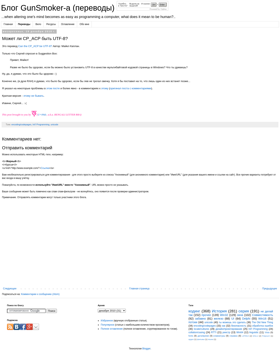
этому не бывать (33, 95)
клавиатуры (219, 336)
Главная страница (139, 288)
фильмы (200, 339)
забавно (200, 318)
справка (234, 336)
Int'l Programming (41, 124)
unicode (54, 124)
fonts (190, 336)
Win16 (262, 318)
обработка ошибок (262, 325)
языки (210, 339)
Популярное (107, 324)
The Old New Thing (262, 322)
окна (240, 315)
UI (232, 318)
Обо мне (84, 24)
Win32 (224, 315)
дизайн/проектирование (229, 329)
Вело (38, 24)
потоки (192, 322)
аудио (191, 339)
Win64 (239, 332)
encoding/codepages (21, 124)
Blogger (146, 348)
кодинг (194, 311)
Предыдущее (269, 288)
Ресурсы (51, 24)
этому (104, 88)
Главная (8, 24)
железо (218, 318)
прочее (206, 315)
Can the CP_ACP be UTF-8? (35, 46)
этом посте (53, 88)
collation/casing (196, 332)
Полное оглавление (112, 328)
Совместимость (262, 315)
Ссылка (45, 168)
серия (244, 311)
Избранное (107, 320)
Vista (267, 332)
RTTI (213, 332)
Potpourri (266, 336)
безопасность (238, 325)
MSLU (255, 336)
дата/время (203, 336)
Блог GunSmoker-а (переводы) (59, 7)
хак (223, 325)
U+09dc (42, 114)
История (219, 311)
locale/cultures (201, 329)
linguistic (254, 332)
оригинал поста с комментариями (130, 88)
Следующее (9, 288)
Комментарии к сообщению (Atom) (40, 294)
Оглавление (68, 24)
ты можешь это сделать (232, 322)
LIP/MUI (245, 336)
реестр (226, 332)
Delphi (246, 318)
